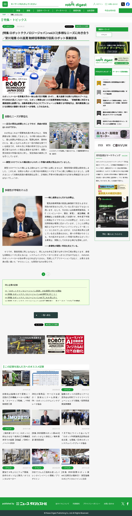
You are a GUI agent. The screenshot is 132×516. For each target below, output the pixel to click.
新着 (18, 10)
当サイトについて (62, 503)
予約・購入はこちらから (112, 234)
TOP (4, 15)
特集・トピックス (16, 15)
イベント (104, 35)
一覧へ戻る (45, 315)
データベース (61, 10)
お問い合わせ (113, 4)
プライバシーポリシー (91, 503)
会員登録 (90, 10)
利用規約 (76, 503)
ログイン (99, 4)
